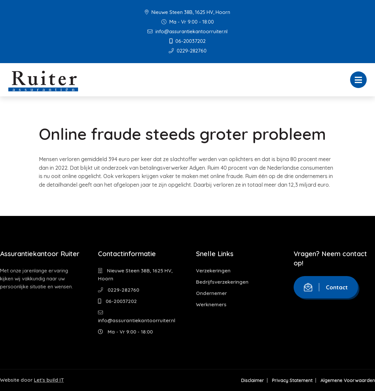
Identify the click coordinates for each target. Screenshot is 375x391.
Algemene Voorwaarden (348, 380)
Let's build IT (49, 380)
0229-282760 (188, 51)
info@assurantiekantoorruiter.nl (187, 31)
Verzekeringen (213, 270)
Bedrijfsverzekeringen (222, 282)
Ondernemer (211, 293)
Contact (326, 287)
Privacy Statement (292, 380)
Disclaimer (252, 380)
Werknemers (211, 304)
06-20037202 (187, 41)
